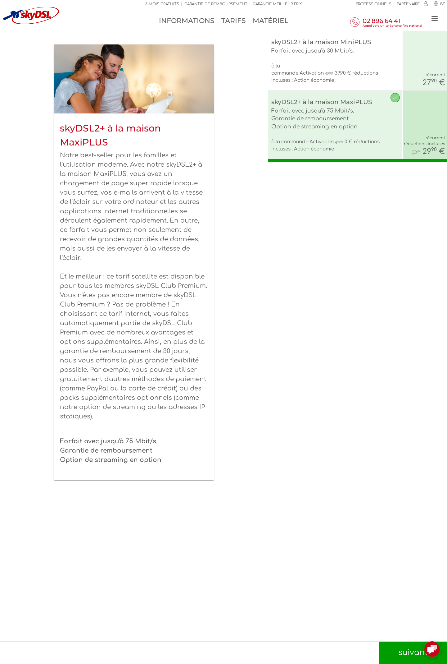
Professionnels (373, 4)
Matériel (270, 20)
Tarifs (233, 20)
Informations (186, 20)
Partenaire (408, 4)
